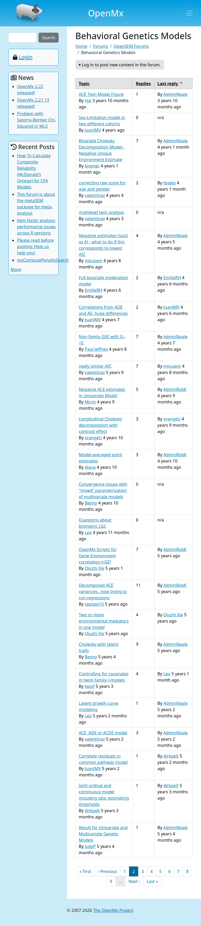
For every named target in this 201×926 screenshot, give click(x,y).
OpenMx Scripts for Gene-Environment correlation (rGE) (98, 556)
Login (25, 57)
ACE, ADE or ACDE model (103, 733)
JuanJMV (93, 130)
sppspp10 (94, 604)
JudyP (90, 846)
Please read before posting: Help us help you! (35, 246)
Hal (88, 100)
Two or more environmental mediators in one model (104, 621)
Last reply (170, 83)
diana (90, 467)
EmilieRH (93, 290)
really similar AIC (95, 366)
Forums (100, 46)
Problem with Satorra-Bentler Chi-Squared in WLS (36, 120)
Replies (143, 83)
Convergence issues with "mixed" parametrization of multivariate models (103, 490)
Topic (84, 83)
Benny (91, 503)
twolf (90, 686)
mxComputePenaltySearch (43, 260)
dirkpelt (170, 756)
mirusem (93, 260)
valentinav (95, 195)
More (16, 269)
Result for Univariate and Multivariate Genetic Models (103, 834)
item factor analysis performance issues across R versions (36, 227)
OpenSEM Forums (131, 46)
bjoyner (92, 166)
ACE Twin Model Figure (101, 94)
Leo (88, 532)
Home (81, 46)
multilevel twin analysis (101, 212)
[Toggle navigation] (189, 13)
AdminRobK (174, 389)
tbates (169, 183)
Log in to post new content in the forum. (121, 65)
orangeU (93, 438)
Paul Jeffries (96, 349)
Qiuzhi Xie (94, 568)
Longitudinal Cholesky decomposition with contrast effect (100, 425)
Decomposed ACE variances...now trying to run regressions (103, 591)
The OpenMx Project (113, 910)
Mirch (90, 402)
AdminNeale (175, 94)
